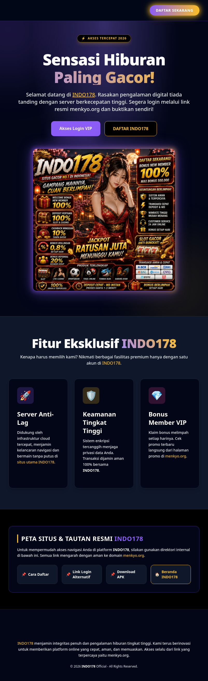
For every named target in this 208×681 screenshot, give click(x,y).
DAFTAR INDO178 (130, 128)
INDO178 (83, 94)
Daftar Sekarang (174, 10)
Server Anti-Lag (35, 418)
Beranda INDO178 (166, 574)
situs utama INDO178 (35, 462)
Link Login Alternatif (79, 574)
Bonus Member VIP (168, 418)
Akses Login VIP (75, 128)
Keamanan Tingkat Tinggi (99, 422)
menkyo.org (175, 456)
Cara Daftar (35, 574)
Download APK (122, 574)
